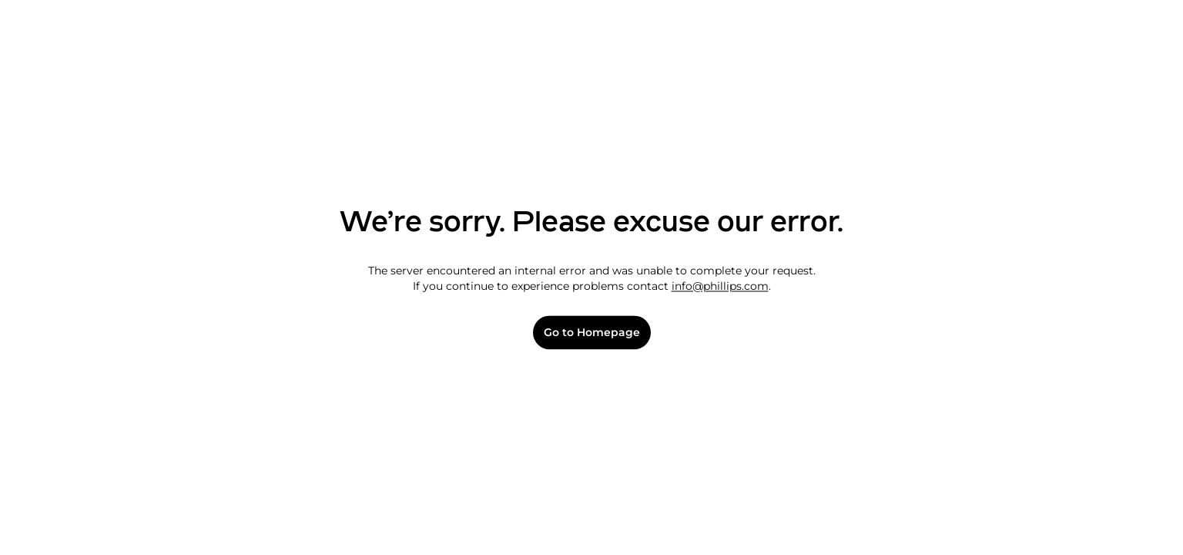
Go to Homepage (592, 332)
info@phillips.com (720, 286)
